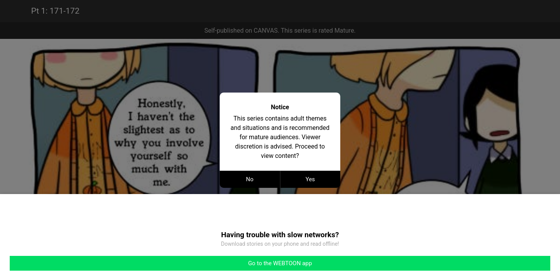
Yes (310, 179)
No (250, 179)
